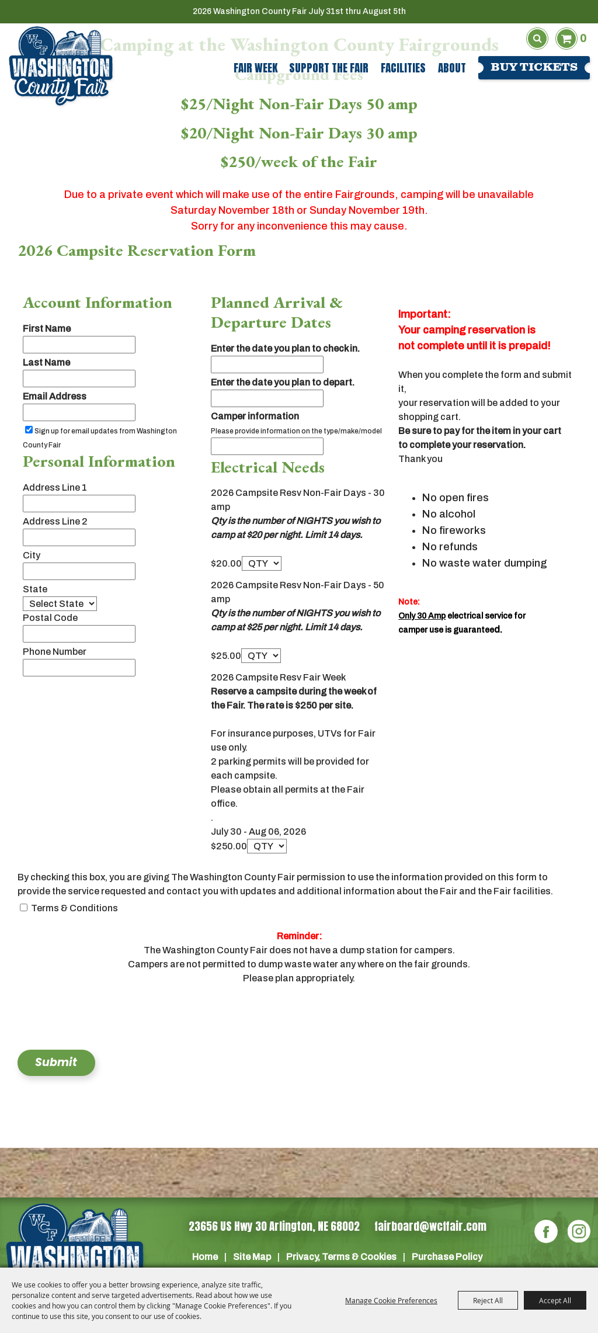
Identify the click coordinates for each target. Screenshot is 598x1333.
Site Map (252, 1257)
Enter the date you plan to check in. (285, 348)
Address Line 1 (55, 487)
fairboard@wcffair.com (430, 1226)
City (31, 555)
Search (537, 38)
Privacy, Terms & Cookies (341, 1257)
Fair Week (255, 68)
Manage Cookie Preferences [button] (391, 1300)
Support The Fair (328, 68)
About (452, 68)
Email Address (54, 396)
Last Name (46, 362)
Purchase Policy (447, 1257)
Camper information (255, 416)
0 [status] (583, 38)
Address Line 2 (55, 521)
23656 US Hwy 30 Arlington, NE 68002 (274, 1226)
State (35, 589)
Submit (56, 1063)
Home (205, 1257)
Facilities (403, 68)
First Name (47, 329)
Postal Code (50, 618)
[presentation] (106, 1020)
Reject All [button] (488, 1300)
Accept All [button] (555, 1300)
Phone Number (54, 652)
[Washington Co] (75, 1255)
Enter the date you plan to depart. (282, 382)
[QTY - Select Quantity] (261, 563)
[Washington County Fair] (61, 66)
